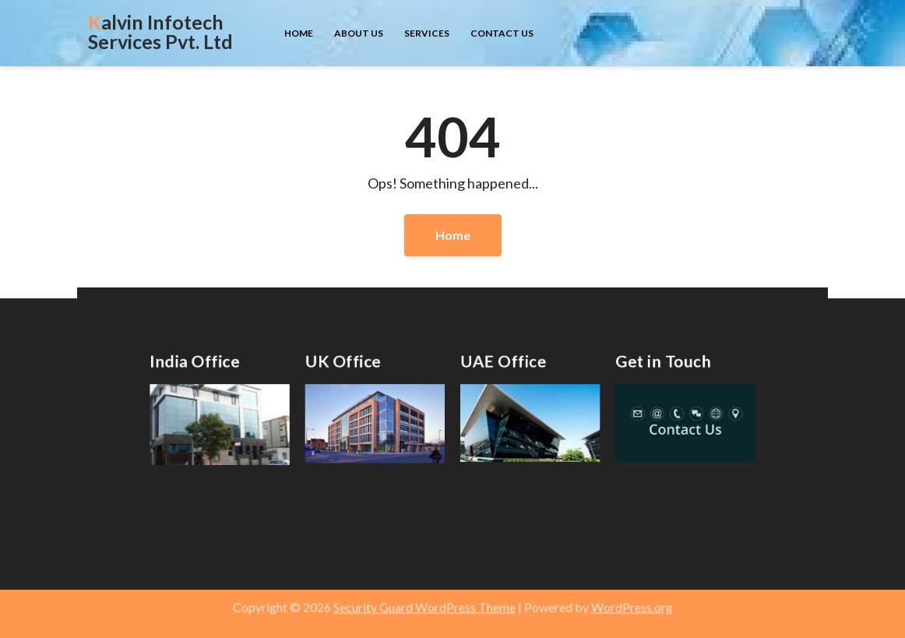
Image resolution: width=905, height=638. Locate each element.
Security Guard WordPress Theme (424, 599)
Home (298, 33)
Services (426, 33)
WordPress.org (632, 599)
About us (358, 33)
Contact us (501, 33)
